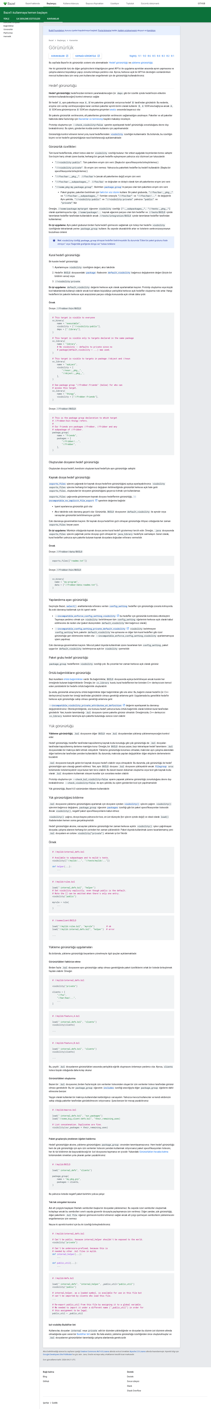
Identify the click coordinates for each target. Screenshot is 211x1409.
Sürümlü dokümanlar (150, 3)
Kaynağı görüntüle (87, 56)
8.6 (149, 56)
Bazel (51, 40)
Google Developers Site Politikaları (57, 1354)
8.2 (168, 56)
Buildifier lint (83, 1334)
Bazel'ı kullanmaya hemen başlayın (25, 12)
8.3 (163, 56)
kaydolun (151, 30)
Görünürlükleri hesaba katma (153, 1151)
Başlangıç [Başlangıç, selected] (51, 3)
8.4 (158, 56)
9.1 (139, 56)
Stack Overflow (134, 1390)
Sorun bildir (59, 56)
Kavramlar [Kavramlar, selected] (53, 19)
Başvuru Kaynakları (94, 3)
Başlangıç (61, 40)
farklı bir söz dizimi (109, 192)
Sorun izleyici (133, 1381)
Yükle (6, 19)
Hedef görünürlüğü (118, 62)
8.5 (153, 56)
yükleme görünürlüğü (142, 62)
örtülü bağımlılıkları (73, 679)
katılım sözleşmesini (127, 30)
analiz (113, 109)
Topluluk (130, 3)
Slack (129, 1386)
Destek (130, 1376)
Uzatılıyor (114, 3)
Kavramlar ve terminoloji (91, 119)
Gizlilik (55, 1403)
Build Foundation (56, 30)
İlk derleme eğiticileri (28, 19)
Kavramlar (73, 40)
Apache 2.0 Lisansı (138, 1351)
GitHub (201, 3)
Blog (45, 1376)
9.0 (144, 56)
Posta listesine (104, 30)
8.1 (172, 56)
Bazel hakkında (33, 3)
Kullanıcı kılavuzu (71, 3)
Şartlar (46, 1403)
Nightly (133, 56)
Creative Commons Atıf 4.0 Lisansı (94, 1351)
